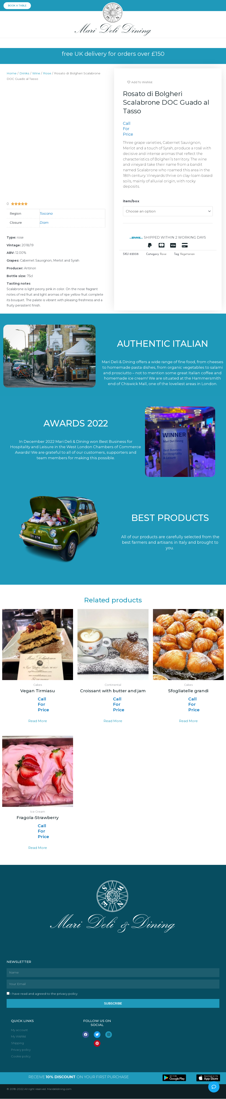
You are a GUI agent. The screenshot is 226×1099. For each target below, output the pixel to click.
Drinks (24, 73)
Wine (36, 73)
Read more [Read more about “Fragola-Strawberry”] (37, 848)
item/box (131, 201)
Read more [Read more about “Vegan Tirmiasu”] (37, 721)
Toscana (46, 214)
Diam (44, 223)
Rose (47, 73)
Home (12, 73)
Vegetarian (187, 254)
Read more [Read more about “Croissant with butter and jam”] (113, 721)
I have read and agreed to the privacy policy (43, 994)
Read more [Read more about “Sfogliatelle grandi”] (188, 721)
